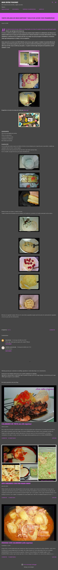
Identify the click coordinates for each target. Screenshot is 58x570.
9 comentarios (12, 438)
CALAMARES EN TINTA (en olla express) (16, 424)
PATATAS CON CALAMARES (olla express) (17, 543)
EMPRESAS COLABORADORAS (29, 9)
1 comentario (11, 497)
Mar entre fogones (10, 2)
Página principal (5, 9)
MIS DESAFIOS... (15, 9)
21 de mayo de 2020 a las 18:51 (19, 340)
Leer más (54, 438)
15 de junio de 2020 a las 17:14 (24, 347)
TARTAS (9, 329)
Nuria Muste (8, 340)
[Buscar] (52, 2)
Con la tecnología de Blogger (29, 564)
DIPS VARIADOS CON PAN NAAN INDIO (16, 483)
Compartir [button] (52, 329)
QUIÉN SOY (41, 9)
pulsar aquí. (25, 110)
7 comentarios (12, 557)
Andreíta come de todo (11, 347)
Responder (8, 344)
